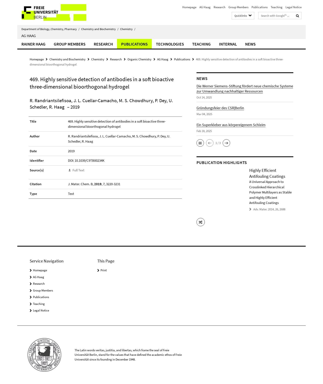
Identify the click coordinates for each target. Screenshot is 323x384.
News (250, 44)
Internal (228, 44)
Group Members (238, 7)
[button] (200, 143)
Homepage (189, 7)
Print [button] (104, 270)
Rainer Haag (33, 44)
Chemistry (127, 29)
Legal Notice (294, 7)
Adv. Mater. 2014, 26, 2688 (269, 209)
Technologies (170, 44)
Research (219, 7)
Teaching (276, 7)
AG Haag (205, 7)
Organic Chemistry (139, 59)
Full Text (78, 170)
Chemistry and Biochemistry (99, 29)
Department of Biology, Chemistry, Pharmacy (50, 29)
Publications (260, 7)
